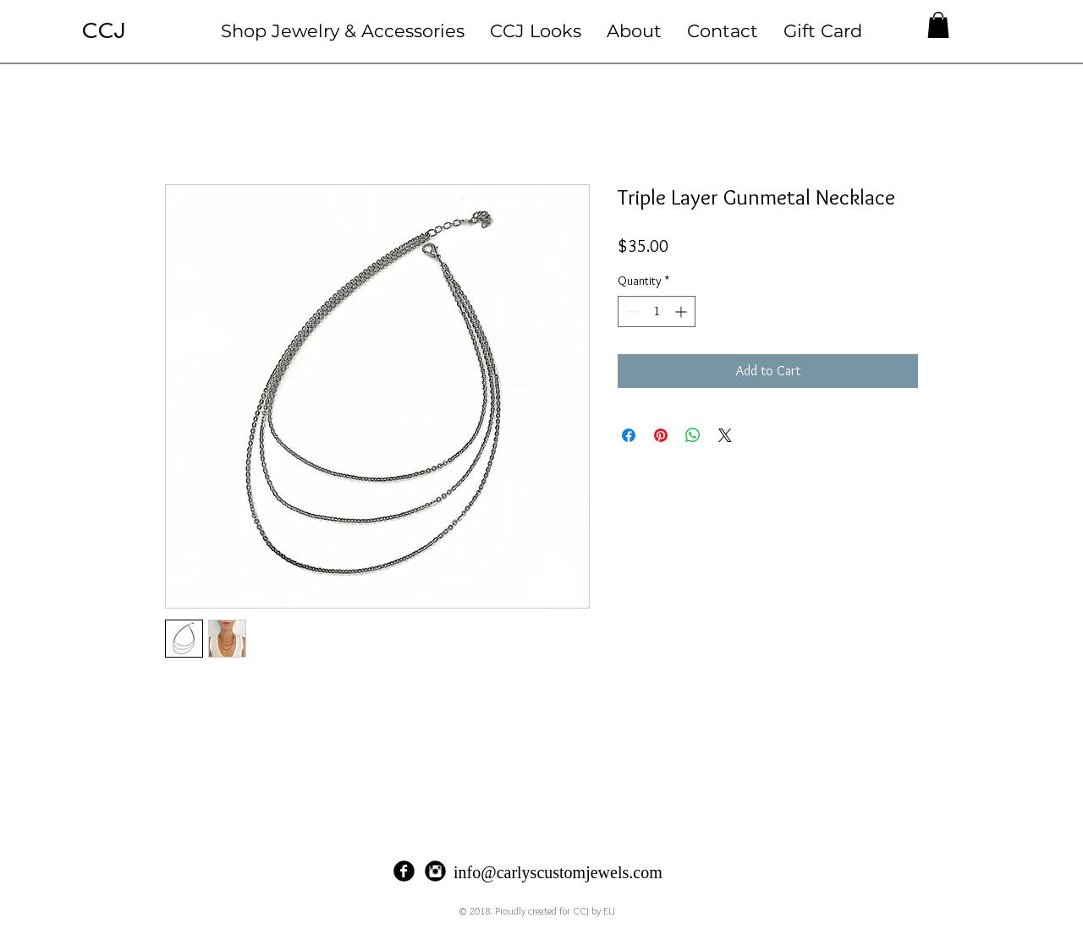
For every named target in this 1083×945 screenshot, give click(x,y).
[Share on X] (725, 435)
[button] (342, 31)
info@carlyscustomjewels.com (558, 872)
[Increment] (682, 311)
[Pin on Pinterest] (661, 435)
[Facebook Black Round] (404, 871)
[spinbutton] (656, 311)
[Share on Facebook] (628, 435)
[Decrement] (630, 311)
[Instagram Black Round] (435, 871)
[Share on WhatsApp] (693, 435)
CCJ (103, 30)
